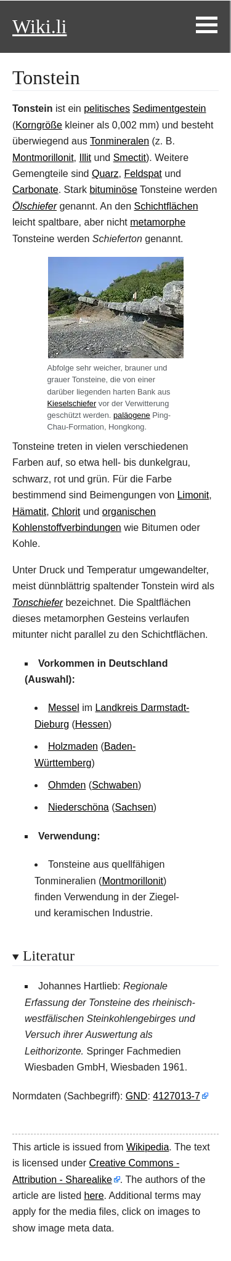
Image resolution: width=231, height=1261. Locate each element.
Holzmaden (73, 746)
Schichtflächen (166, 206)
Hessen (91, 724)
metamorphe (157, 222)
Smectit (129, 157)
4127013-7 (176, 1096)
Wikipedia (147, 1147)
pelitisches (107, 108)
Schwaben (115, 785)
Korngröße (38, 125)
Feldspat (142, 173)
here (94, 1195)
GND (137, 1096)
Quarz (105, 173)
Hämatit (29, 511)
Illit (85, 157)
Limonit (193, 495)
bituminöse (113, 189)
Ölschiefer (34, 206)
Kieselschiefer (72, 403)
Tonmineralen (119, 141)
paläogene (131, 415)
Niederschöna (78, 807)
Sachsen (134, 807)
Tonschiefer (37, 602)
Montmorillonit (43, 157)
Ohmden (67, 785)
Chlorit (66, 511)
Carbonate (35, 189)
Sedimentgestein (169, 108)
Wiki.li (39, 26)
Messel (63, 707)
